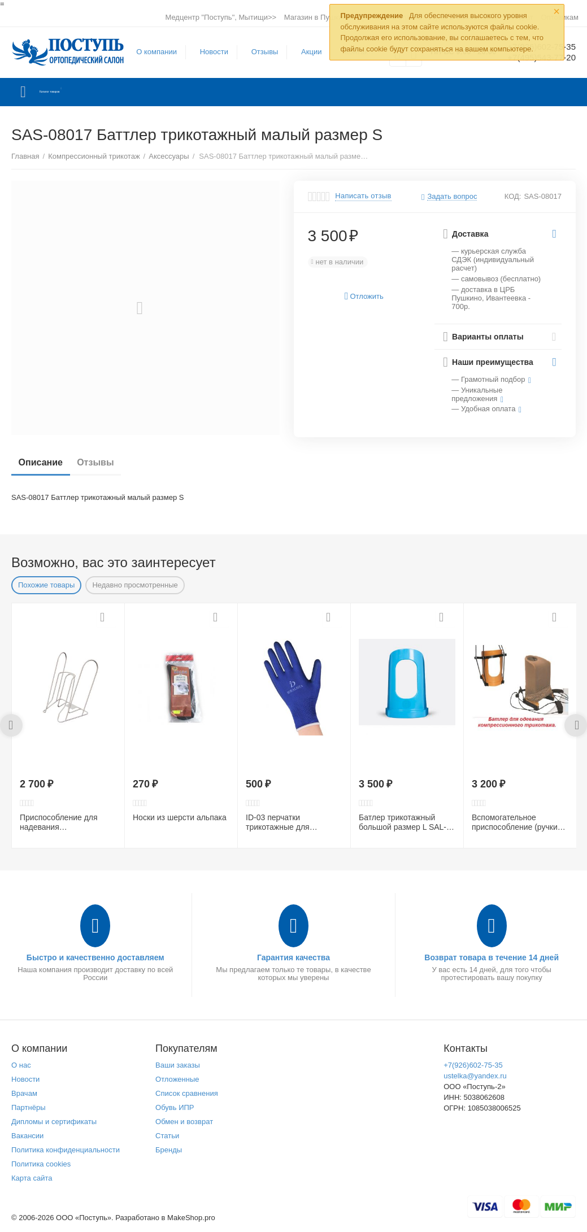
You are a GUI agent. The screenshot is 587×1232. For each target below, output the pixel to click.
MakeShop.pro (191, 1217)
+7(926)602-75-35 (473, 1065)
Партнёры (28, 1107)
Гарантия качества (293, 957)
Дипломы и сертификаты (54, 1121)
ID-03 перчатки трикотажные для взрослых (278, 822)
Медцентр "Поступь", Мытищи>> (220, 17)
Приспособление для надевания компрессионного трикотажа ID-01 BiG (59, 822)
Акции (304, 51)
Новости (207, 51)
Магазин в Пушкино (317, 17)
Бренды (168, 1150)
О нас (21, 1065)
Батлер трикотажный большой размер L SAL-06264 (402, 822)
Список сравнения (186, 1093)
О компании (149, 51)
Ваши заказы (177, 1065)
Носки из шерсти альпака (180, 817)
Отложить (364, 296)
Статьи (167, 1135)
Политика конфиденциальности (65, 1150)
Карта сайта (32, 1178)
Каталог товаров (78, 92)
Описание (45, 462)
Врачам (24, 1093)
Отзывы (258, 51)
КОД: (513, 196)
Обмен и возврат (184, 1121)
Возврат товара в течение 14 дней (491, 957)
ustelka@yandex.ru (475, 1076)
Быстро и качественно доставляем (95, 957)
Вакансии (27, 1135)
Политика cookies (41, 1164)
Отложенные (177, 1079)
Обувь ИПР (174, 1107)
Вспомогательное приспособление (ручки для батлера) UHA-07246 (517, 822)
